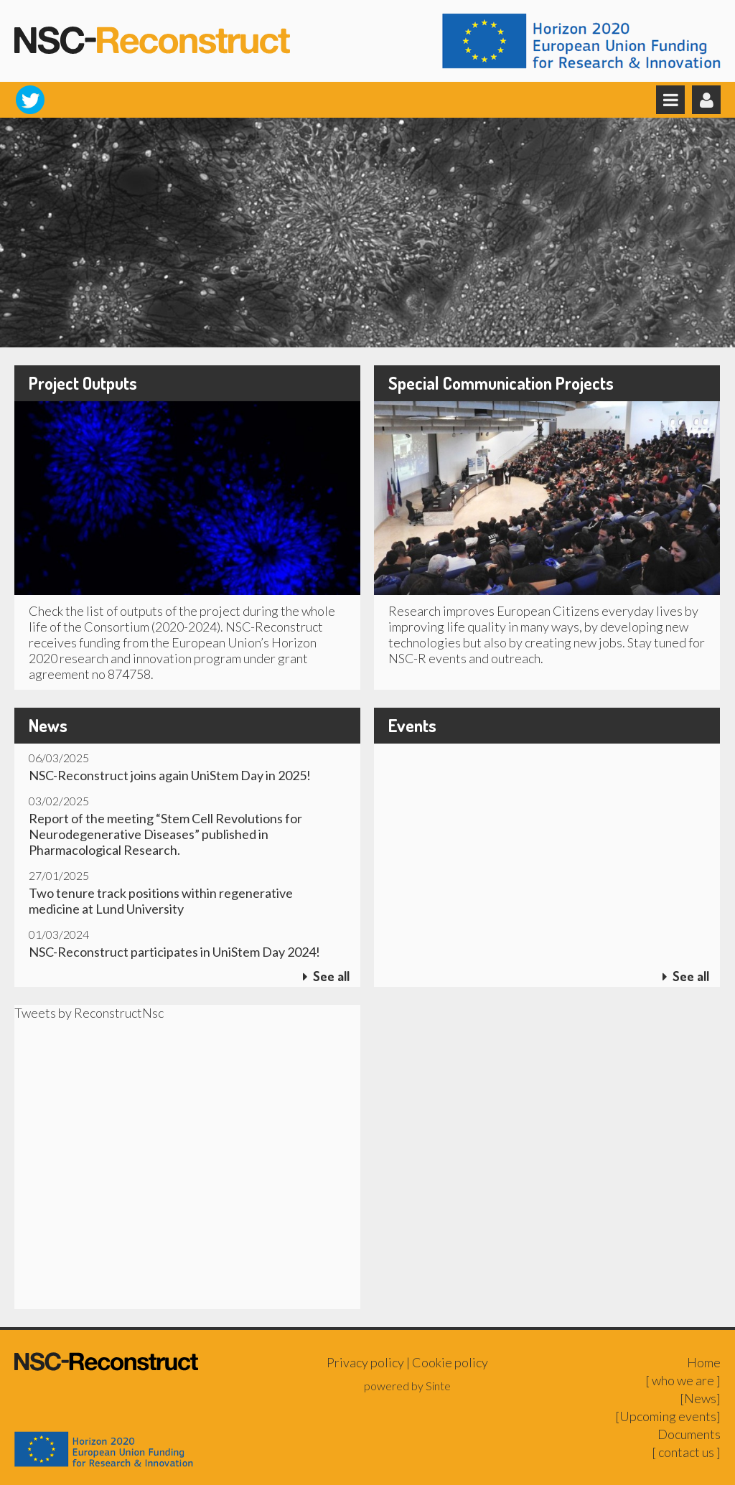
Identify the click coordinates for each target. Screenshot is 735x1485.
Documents (689, 1434)
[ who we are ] (683, 1380)
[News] (700, 1398)
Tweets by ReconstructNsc (89, 1013)
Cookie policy (450, 1362)
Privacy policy (365, 1362)
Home (704, 1362)
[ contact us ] (686, 1452)
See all (326, 976)
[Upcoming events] (668, 1416)
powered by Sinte (407, 1385)
